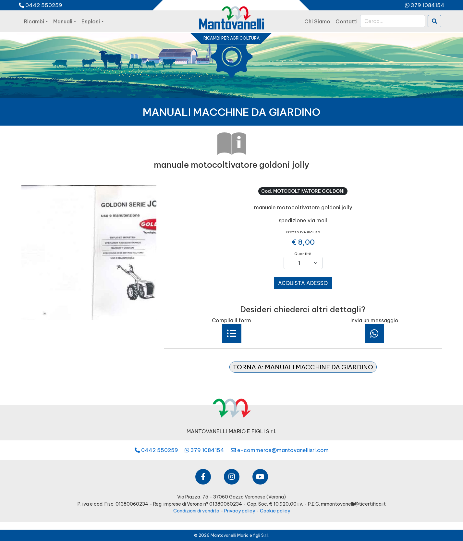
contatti (346, 21)
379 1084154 (425, 5)
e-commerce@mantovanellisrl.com (280, 450)
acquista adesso (303, 283)
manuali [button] (62, 21)
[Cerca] (392, 21)
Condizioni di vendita (196, 511)
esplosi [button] (90, 21)
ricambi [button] (34, 21)
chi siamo (317, 21)
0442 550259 (40, 5)
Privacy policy (239, 511)
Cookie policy (275, 511)
